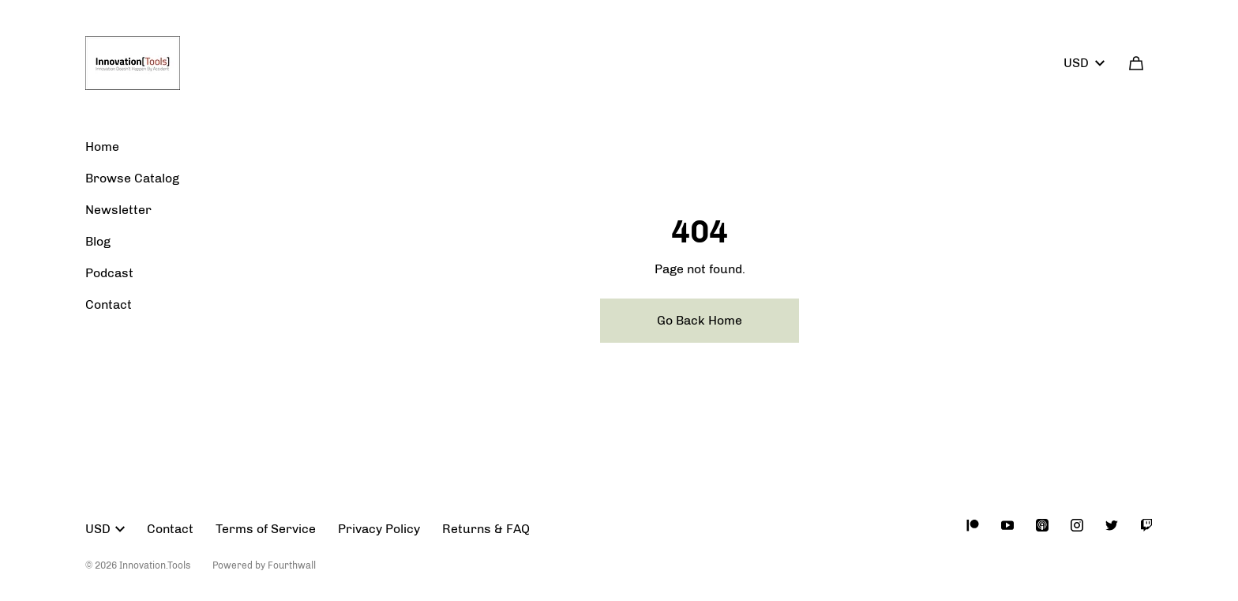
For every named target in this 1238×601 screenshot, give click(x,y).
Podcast (109, 272)
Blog (98, 241)
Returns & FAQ (486, 528)
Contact (108, 304)
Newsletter (118, 209)
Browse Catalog (132, 178)
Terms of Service (266, 528)
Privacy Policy (379, 528)
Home (102, 146)
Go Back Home (699, 320)
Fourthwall (292, 565)
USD (1084, 62)
